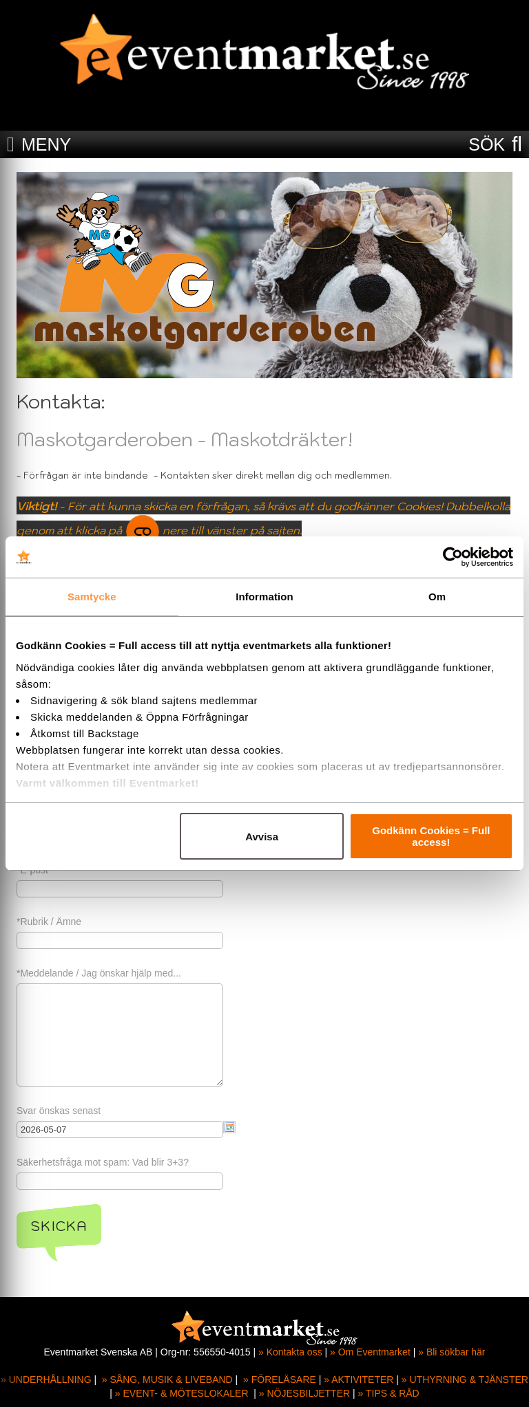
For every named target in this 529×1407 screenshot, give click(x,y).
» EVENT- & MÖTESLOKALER (182, 1393)
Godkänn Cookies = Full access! (431, 836)
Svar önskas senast (59, 1110)
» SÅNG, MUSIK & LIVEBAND (167, 1379)
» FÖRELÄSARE (279, 1379)
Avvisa (261, 836)
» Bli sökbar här (451, 1351)
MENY (46, 144)
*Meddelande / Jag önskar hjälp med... (99, 973)
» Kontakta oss (290, 1351)
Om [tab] (437, 596)
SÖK (486, 144)
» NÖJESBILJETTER (304, 1393)
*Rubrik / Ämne (49, 921)
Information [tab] (264, 596)
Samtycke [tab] (92, 596)
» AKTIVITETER (358, 1379)
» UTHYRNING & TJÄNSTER (465, 1379)
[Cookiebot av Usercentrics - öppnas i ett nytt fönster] (453, 557)
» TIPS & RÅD (388, 1393)
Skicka (59, 1226)
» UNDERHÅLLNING (46, 1379)
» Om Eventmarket (370, 1351)
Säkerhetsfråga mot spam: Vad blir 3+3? (103, 1162)
